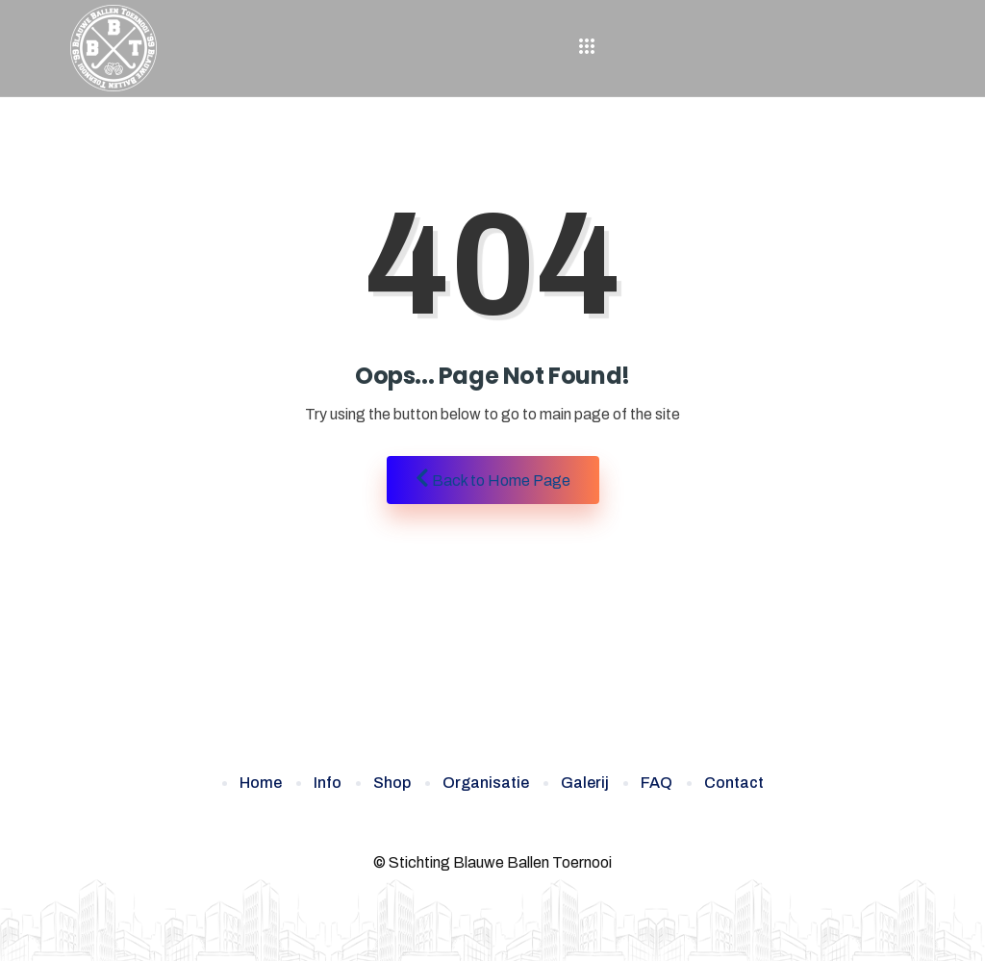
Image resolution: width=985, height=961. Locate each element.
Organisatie (485, 782)
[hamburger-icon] (587, 48)
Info (327, 782)
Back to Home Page (493, 478)
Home (261, 782)
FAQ (656, 782)
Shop (392, 782)
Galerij (585, 782)
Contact (734, 782)
